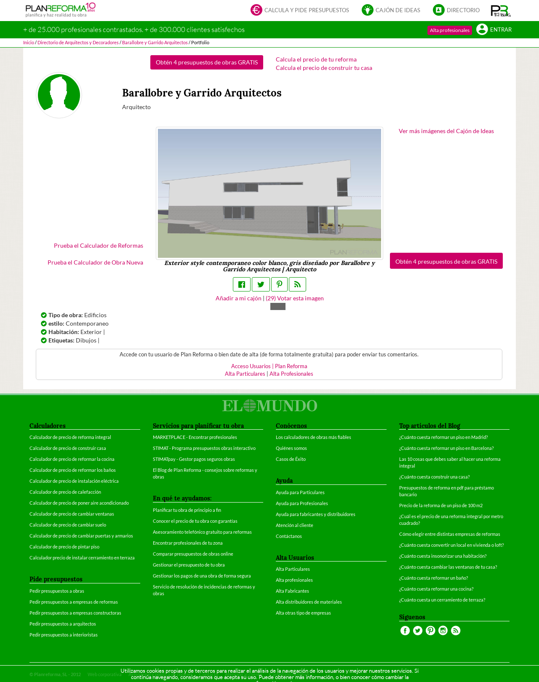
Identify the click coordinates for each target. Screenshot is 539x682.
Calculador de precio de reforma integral (70, 437)
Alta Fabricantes (292, 591)
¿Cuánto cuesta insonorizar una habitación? (442, 556)
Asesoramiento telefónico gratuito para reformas (202, 532)
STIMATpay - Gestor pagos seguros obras (194, 459)
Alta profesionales (450, 30)
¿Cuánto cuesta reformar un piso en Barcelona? (446, 448)
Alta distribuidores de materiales (309, 601)
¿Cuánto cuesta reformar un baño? (433, 577)
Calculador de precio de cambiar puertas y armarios (81, 535)
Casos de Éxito (291, 459)
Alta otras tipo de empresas (303, 612)
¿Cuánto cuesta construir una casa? (434, 476)
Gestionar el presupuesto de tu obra (189, 564)
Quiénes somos (291, 448)
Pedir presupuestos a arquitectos (62, 623)
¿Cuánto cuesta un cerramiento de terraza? (442, 599)
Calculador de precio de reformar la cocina (72, 459)
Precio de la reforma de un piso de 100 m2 (441, 505)
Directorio (456, 10)
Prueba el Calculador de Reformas (98, 245)
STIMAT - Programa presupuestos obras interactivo (204, 448)
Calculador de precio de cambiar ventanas (71, 513)
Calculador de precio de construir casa (67, 448)
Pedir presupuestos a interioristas (63, 634)
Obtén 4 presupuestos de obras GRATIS (207, 62)
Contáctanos (289, 536)
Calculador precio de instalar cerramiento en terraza (82, 557)
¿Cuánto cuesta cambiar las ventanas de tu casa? (448, 567)
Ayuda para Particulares (300, 492)
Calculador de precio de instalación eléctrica (74, 481)
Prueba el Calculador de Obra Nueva (95, 262)
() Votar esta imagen (295, 298)
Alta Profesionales (291, 374)
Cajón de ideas (391, 10)
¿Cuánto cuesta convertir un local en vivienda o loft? (451, 545)
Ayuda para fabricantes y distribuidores (315, 514)
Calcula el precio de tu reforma (316, 59)
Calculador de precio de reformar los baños (72, 470)
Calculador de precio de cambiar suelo (67, 524)
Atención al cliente (294, 525)
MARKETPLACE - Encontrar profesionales (195, 437)
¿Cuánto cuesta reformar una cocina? (436, 588)
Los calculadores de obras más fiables (313, 437)
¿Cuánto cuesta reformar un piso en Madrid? (443, 437)
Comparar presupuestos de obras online (193, 553)
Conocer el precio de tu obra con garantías (195, 521)
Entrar (494, 30)
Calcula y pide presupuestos (300, 10)
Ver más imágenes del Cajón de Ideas (446, 130)
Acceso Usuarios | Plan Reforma (269, 366)
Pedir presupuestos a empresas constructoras (75, 612)
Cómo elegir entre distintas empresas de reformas (449, 534)
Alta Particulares (245, 374)
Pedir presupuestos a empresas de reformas (73, 601)
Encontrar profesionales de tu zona (188, 543)
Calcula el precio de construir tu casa (324, 67)
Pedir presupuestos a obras (56, 591)
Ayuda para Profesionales (302, 503)
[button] (501, 10)
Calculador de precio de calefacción (65, 492)
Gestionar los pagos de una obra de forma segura (202, 575)
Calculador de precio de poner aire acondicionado (79, 502)
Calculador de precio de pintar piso (64, 546)
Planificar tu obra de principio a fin (187, 510)
